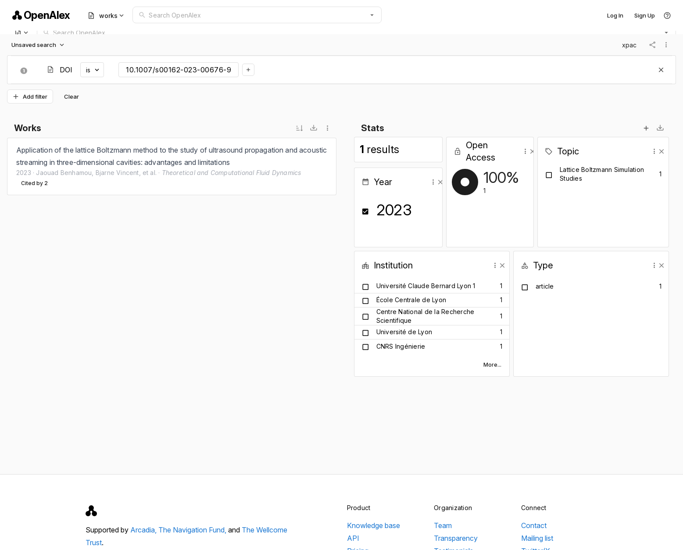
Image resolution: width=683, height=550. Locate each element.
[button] (372, 15)
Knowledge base (373, 525)
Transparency (456, 538)
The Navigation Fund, (193, 529)
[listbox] (171, 166)
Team (443, 525)
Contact (534, 525)
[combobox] (256, 15)
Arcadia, (144, 529)
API (353, 538)
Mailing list (537, 538)
